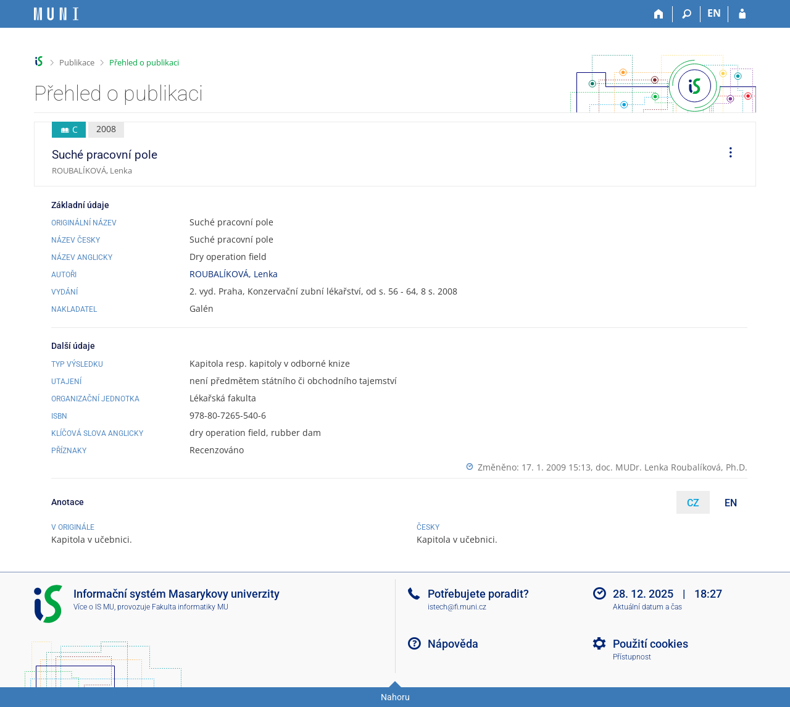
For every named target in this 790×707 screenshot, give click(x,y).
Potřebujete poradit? (478, 593)
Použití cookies (650, 643)
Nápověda (453, 643)
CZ (693, 503)
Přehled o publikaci (144, 62)
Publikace (76, 62)
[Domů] (659, 14)
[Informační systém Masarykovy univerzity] (56, 14)
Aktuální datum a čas (647, 607)
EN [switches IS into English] (714, 13)
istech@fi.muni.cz (457, 607)
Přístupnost (632, 657)
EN (731, 503)
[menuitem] (726, 154)
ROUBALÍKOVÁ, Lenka (233, 274)
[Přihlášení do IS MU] (742, 14)
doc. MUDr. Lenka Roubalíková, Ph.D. (671, 467)
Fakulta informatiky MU (190, 607)
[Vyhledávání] (687, 14)
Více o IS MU (93, 607)
